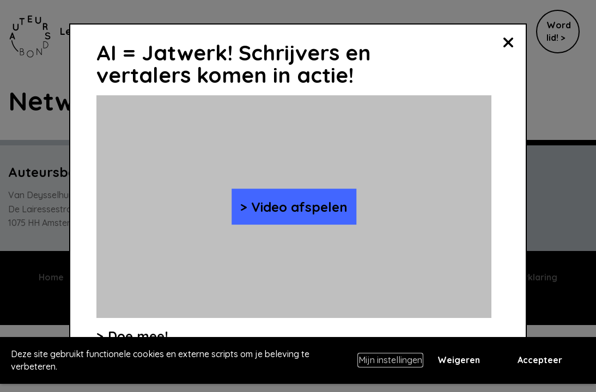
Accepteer (540, 359)
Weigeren (458, 359)
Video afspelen (299, 206)
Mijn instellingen (390, 359)
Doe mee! (138, 336)
